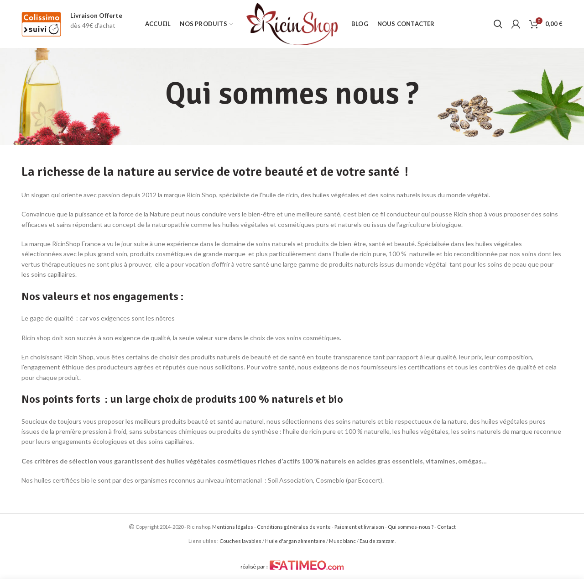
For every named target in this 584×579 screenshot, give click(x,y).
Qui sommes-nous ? (410, 527)
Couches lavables (240, 541)
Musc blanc (342, 541)
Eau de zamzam (377, 541)
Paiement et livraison (359, 527)
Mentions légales (232, 527)
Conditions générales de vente (294, 527)
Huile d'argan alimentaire (295, 541)
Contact (446, 527)
